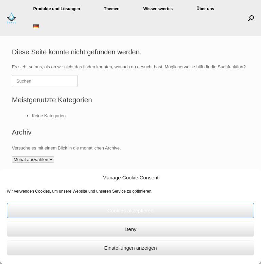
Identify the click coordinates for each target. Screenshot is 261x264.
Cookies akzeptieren (130, 210)
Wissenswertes (158, 8)
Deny (130, 229)
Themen (112, 8)
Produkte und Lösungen (56, 8)
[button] (251, 18)
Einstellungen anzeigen (130, 248)
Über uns (205, 8)
